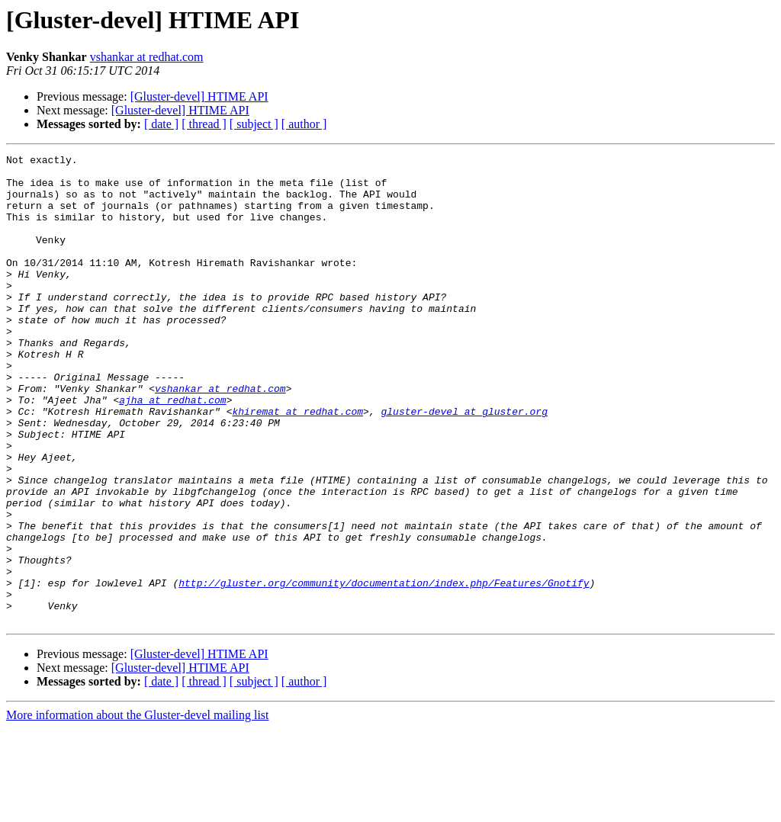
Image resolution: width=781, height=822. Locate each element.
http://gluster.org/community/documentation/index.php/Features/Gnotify (383, 669)
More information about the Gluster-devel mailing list (137, 808)
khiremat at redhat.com (297, 463)
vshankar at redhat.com (147, 56)
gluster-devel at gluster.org (464, 463)
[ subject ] (254, 123)
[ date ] (161, 123)
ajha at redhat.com (172, 450)
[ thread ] (204, 123)
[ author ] (304, 123)
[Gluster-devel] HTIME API (199, 96)
